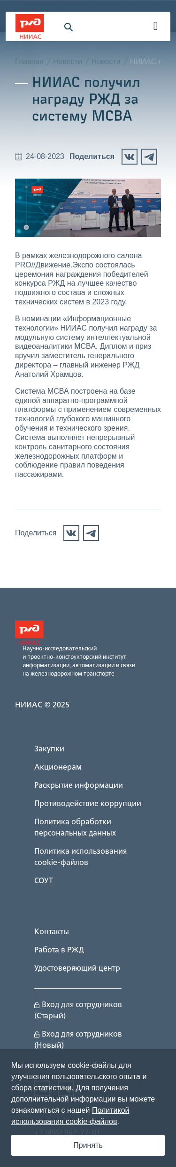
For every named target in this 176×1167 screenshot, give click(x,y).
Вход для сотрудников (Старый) (78, 1010)
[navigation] (154, 26)
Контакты (51, 932)
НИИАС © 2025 (42, 705)
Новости (67, 61)
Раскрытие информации (78, 786)
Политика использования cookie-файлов (80, 857)
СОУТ (43, 881)
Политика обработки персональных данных (75, 828)
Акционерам (58, 767)
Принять (88, 1145)
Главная (29, 61)
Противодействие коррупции (87, 804)
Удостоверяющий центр (77, 968)
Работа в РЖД (59, 950)
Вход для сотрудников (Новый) (78, 1040)
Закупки (49, 749)
